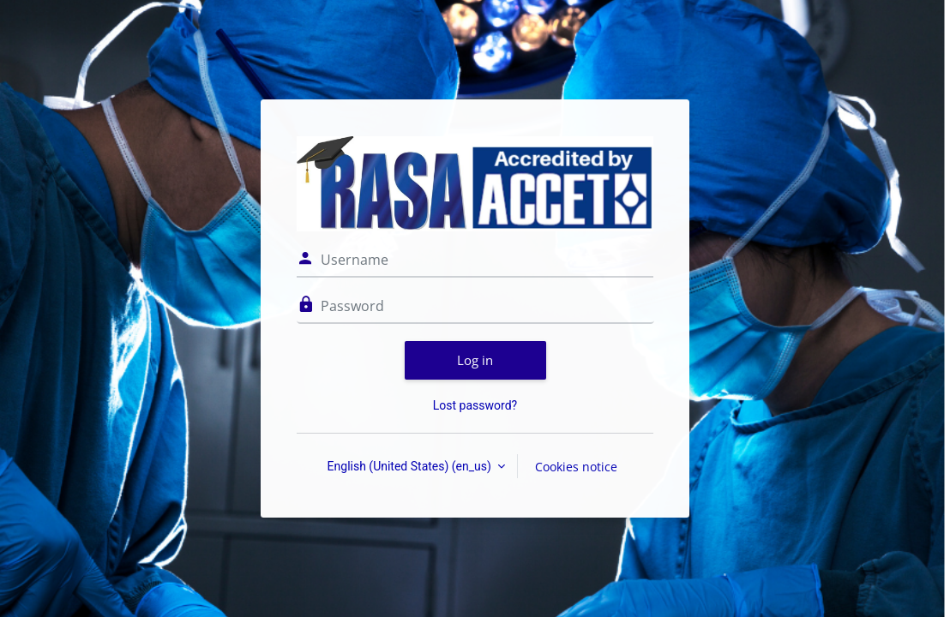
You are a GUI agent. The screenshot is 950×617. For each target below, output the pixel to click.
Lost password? (475, 405)
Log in (475, 359)
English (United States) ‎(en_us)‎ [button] (411, 466)
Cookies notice (576, 466)
